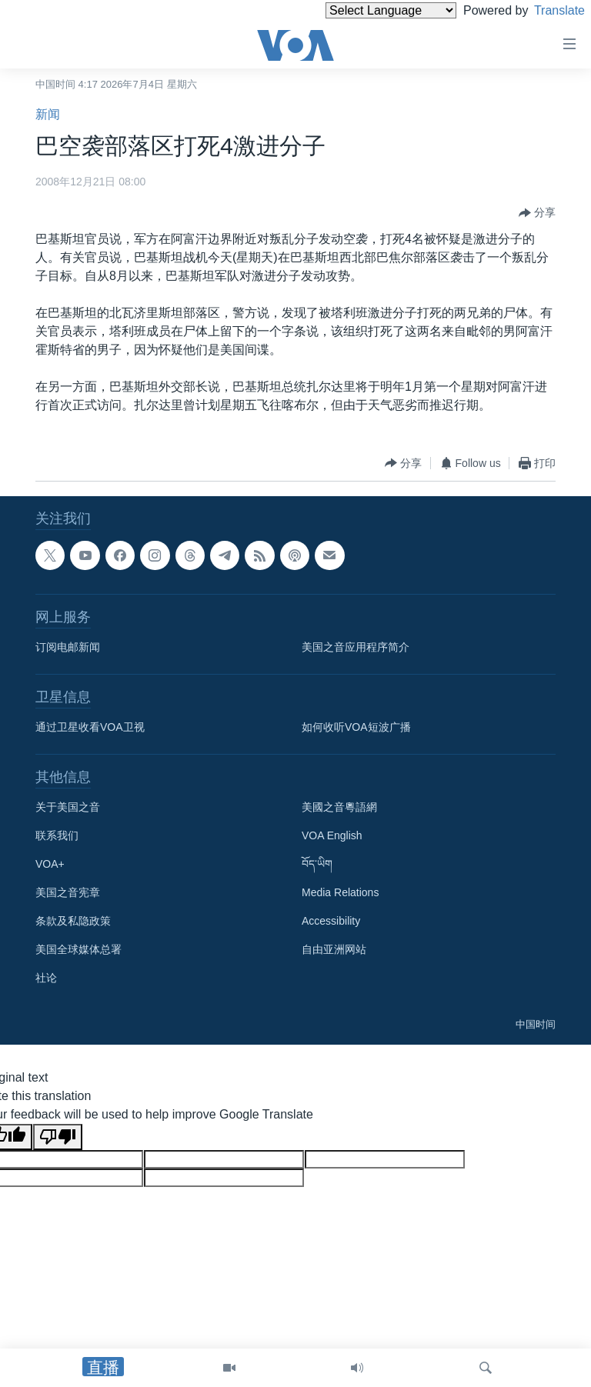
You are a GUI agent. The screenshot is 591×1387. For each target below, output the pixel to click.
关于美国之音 (67, 807)
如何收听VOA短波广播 (356, 727)
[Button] (537, 213)
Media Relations (340, 892)
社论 (46, 978)
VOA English (332, 835)
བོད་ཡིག (317, 864)
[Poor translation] (57, 1137)
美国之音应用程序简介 (355, 647)
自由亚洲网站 (334, 949)
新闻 (47, 114)
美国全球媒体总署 (78, 949)
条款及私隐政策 (73, 921)
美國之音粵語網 (339, 807)
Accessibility (331, 921)
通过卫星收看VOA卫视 (90, 727)
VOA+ (50, 864)
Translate (545, 10)
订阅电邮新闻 (67, 647)
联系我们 (56, 835)
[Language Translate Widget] (364, 10)
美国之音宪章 (67, 892)
